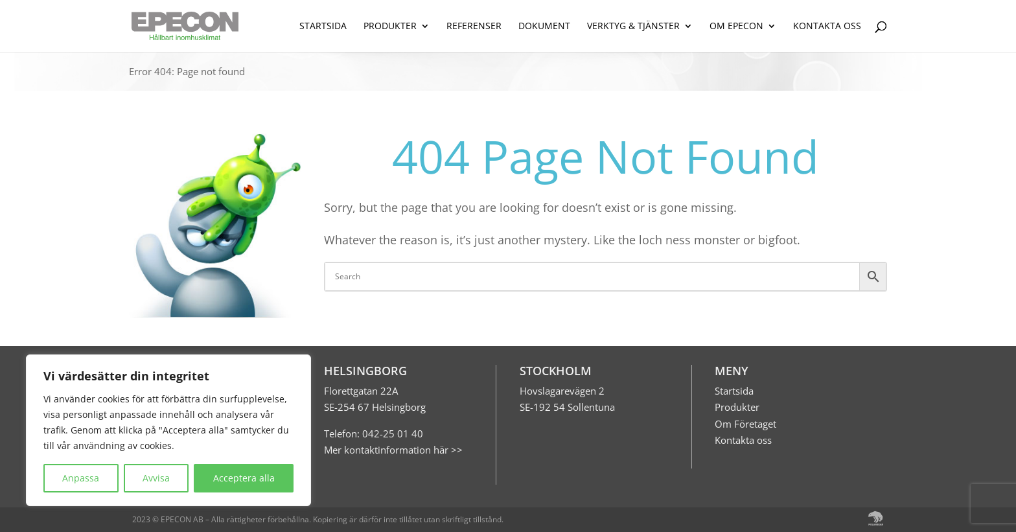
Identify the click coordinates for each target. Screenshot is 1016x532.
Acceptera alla (244, 478)
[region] (168, 430)
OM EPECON (736, 26)
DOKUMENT (544, 26)
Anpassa (80, 478)
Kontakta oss (743, 440)
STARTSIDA (323, 26)
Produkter (737, 406)
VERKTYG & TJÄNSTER (633, 26)
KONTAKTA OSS (827, 26)
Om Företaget (745, 423)
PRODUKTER (390, 26)
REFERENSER (474, 26)
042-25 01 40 (391, 433)
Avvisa (156, 478)
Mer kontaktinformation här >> (393, 449)
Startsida (734, 390)
